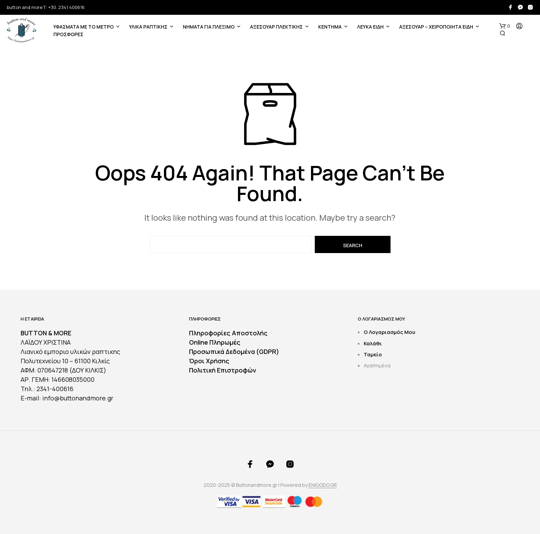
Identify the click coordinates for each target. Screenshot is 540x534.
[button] (504, 26)
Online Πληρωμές (214, 342)
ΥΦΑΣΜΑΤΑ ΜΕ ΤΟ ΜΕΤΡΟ (83, 26)
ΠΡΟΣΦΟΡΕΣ (68, 34)
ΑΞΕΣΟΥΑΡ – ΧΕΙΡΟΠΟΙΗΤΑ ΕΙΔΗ (436, 26)
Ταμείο (373, 354)
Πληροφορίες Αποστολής (228, 333)
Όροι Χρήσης (209, 361)
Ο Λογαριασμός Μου (389, 332)
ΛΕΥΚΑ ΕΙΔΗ (370, 26)
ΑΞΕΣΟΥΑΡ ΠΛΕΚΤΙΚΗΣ (276, 26)
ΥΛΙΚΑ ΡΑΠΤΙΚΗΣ (148, 26)
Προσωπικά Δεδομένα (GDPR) (234, 351)
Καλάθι (373, 343)
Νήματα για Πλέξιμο (209, 26)
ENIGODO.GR (323, 485)
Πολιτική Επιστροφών (222, 370)
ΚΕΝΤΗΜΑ (330, 26)
